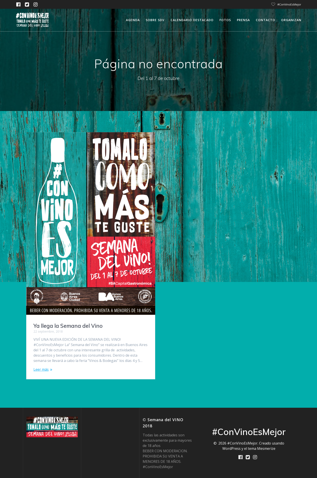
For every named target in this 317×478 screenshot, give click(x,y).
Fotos (225, 20)
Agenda (133, 20)
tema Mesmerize (261, 448)
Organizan (291, 20)
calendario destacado (192, 20)
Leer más (41, 369)
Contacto (265, 20)
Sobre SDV (155, 20)
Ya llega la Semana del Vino (68, 325)
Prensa (243, 20)
